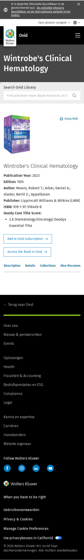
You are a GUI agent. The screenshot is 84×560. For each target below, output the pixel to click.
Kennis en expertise (19, 417)
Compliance (13, 394)
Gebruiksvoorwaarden (21, 510)
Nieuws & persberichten (23, 334)
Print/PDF (69, 119)
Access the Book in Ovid (27, 251)
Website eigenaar (17, 444)
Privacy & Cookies (18, 519)
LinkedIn (36, 468)
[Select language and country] (75, 22)
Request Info (28, 238)
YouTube (50, 468)
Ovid (20, 304)
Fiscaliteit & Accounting (22, 376)
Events (9, 343)
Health (9, 367)
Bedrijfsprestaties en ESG (23, 385)
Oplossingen (13, 358)
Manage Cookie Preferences (26, 528)
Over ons (11, 326)
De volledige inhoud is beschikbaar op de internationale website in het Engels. (40, 11)
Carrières (11, 426)
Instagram (21, 468)
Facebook (7, 468)
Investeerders (15, 435)
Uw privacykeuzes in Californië (28, 538)
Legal (8, 402)
